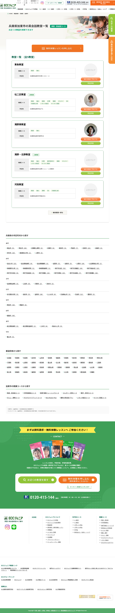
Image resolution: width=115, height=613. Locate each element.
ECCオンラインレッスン (39, 568)
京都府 (17, 367)
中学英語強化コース (30, 393)
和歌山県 (51, 367)
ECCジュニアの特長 (31, 9)
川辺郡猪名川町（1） (95, 263)
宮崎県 (74, 372)
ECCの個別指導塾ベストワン (9, 568)
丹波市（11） (79, 294)
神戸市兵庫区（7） (76, 273)
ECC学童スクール (40, 580)
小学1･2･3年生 (78, 525)
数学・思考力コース (87, 393)
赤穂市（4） (51, 248)
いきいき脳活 (104, 540)
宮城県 (50, 358)
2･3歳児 (76, 520)
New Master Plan (51, 398)
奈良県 (42, 367)
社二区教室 (20, 94)
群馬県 (83, 358)
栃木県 (74, 358)
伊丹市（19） (11, 253)
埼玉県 (91, 358)
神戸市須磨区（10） (76, 268)
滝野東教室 (20, 124)
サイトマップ (51, 535)
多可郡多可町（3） (13, 294)
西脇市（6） (23, 305)
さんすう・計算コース (70, 393)
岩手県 (34, 358)
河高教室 (19, 184)
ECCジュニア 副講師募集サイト (72, 568)
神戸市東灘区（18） (92, 273)
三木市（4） (44, 326)
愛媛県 (17, 372)
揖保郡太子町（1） (26, 253)
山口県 (92, 367)
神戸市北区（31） (60, 268)
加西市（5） (57, 263)
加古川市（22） (12, 263)
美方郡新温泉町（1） (29, 326)
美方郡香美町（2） (13, 326)
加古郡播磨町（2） (43, 263)
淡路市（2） (99, 248)
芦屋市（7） (75, 248)
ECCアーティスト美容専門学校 (25, 589)
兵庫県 (34, 367)
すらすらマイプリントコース (33, 398)
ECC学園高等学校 (60, 589)
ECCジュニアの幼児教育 (54, 522)
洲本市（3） (50, 284)
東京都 (17, 362)
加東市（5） (68, 263)
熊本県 (58, 372)
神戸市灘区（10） (44, 273)
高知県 (25, 372)
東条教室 (19, 64)
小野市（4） (39, 253)
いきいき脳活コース (83, 398)
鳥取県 (59, 367)
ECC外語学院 (28, 580)
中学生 (85, 9)
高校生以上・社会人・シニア (98, 9)
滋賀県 (9, 367)
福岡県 (34, 372)
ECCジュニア (17, 580)
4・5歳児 (51, 9)
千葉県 (9, 362)
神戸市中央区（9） (13, 273)
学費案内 (49, 530)
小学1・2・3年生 (62, 9)
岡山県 (76, 367)
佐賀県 (42, 372)
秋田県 (25, 358)
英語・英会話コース (13, 393)
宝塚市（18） (39, 294)
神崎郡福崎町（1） (45, 268)
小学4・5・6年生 (75, 9)
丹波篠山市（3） (65, 294)
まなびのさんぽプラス (107, 542)
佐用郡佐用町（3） (13, 284)
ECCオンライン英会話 (88, 580)
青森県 (17, 358)
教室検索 (20, 9)
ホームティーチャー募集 (54, 542)
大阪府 (25, 367)
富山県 (50, 362)
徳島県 (100, 367)
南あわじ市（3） (57, 326)
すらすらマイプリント (107, 538)
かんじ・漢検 (104, 535)
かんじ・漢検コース (13, 398)
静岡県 (83, 362)
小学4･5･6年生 (78, 527)
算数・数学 (104, 533)
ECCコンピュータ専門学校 (45, 589)
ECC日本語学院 (53, 580)
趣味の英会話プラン (67, 398)
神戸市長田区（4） (29, 273)
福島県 (58, 358)
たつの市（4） (52, 294)
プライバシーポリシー (53, 539)
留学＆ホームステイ (55, 568)
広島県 (84, 367)
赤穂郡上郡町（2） (37, 248)
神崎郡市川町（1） (13, 268)
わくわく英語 (104, 530)
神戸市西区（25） (60, 273)
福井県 (66, 362)
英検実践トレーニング (107, 525)
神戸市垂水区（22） (93, 268)
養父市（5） (11, 337)
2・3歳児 (43, 9)
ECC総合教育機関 (6, 580)
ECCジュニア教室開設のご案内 (69, 580)
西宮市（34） (11, 305)
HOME (34, 517)
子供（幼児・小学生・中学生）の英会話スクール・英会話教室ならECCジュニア (55, 610)
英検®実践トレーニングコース (49, 393)
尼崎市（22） (87, 248)
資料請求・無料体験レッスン (55, 527)
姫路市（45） (11, 316)
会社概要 (49, 537)
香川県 (9, 372)
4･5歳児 (76, 522)
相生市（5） (11, 248)
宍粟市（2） (39, 284)
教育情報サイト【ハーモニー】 (18, 570)
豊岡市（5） (91, 294)
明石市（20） (23, 248)
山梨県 (25, 362)
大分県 (66, 372)
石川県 (58, 362)
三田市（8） (27, 284)
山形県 (42, 358)
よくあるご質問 (25, 3)
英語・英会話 (104, 520)
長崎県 (50, 372)
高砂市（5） (27, 294)
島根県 (68, 367)
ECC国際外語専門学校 (7, 589)
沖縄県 (92, 372)
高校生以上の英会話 (106, 528)
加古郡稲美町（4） (27, 263)
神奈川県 (100, 358)
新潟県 (42, 362)
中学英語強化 (104, 522)
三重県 (99, 362)
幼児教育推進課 (25, 568)
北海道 (9, 358)
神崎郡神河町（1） (29, 268)
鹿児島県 (83, 372)
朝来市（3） (63, 248)
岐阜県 (74, 362)
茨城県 (66, 358)
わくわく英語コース (100, 398)
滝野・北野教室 (22, 154)
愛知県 (91, 362)
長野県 (34, 362)
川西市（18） (80, 263)
